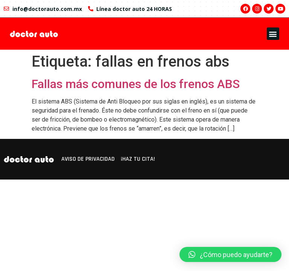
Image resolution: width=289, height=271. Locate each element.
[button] (273, 33)
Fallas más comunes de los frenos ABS (136, 84)
